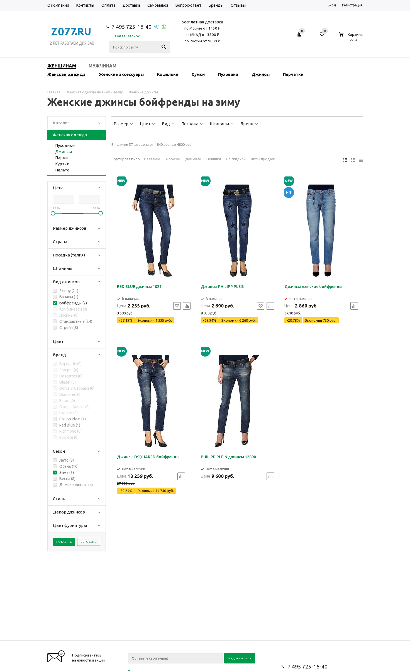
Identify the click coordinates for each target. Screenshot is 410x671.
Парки (61, 157)
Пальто (62, 170)
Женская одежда (66, 74)
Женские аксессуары (121, 74)
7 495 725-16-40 (132, 27)
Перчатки (293, 74)
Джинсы (261, 74)
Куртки (62, 163)
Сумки (198, 74)
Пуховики (228, 74)
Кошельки (167, 74)
